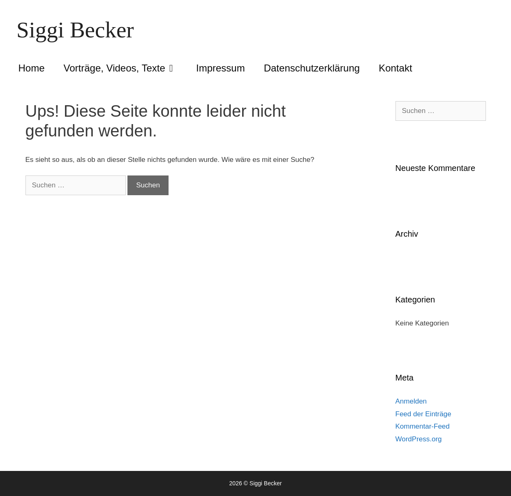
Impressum (220, 68)
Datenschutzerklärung (312, 68)
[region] (404, 436)
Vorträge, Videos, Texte (125, 68)
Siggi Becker (75, 29)
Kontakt (395, 68)
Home (31, 68)
